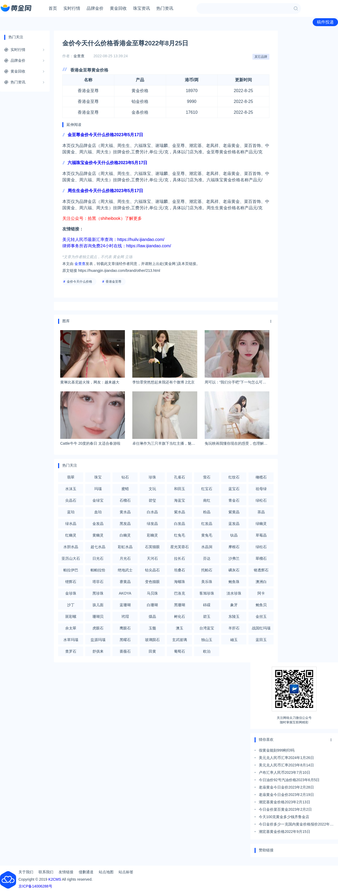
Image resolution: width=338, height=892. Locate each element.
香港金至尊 (113, 281)
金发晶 (98, 523)
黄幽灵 (98, 535)
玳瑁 (125, 616)
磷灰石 (234, 570)
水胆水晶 (70, 547)
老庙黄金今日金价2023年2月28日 (286, 787)
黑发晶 (125, 523)
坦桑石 (179, 570)
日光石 (98, 558)
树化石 (179, 616)
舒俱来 (98, 651)
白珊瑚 (152, 605)
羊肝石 (234, 628)
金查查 (78, 56)
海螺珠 (179, 582)
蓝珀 (70, 512)
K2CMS (54, 879)
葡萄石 (179, 651)
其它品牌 (261, 57)
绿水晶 (70, 523)
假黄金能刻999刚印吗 (276, 750)
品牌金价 (95, 8)
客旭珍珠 (206, 593)
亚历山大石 (71, 558)
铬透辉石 (261, 570)
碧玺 (152, 500)
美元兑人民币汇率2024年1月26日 (286, 758)
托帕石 (206, 570)
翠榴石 (261, 558)
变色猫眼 (152, 582)
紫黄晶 (234, 512)
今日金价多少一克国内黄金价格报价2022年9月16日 (295, 825)
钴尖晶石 (152, 570)
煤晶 (152, 616)
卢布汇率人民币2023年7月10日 (284, 772)
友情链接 (66, 872)
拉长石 (179, 558)
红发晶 (206, 523)
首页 (53, 8)
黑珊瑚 (179, 605)
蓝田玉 (261, 640)
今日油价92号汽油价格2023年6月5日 (289, 780)
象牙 (234, 605)
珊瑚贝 (98, 616)
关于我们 (25, 872)
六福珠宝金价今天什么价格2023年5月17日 (107, 162)
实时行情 (71, 8)
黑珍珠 (98, 593)
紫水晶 (179, 512)
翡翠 (70, 477)
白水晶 (152, 512)
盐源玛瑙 (98, 640)
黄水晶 (125, 512)
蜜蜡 (125, 489)
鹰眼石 (125, 628)
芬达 (206, 558)
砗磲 (206, 605)
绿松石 (261, 500)
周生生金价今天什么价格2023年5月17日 (105, 190)
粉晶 (206, 512)
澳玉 (179, 628)
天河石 (152, 558)
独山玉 (206, 640)
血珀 (98, 512)
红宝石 (206, 489)
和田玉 (179, 489)
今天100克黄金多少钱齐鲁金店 (284, 817)
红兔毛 (179, 535)
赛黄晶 (125, 582)
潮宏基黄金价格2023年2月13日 (284, 802)
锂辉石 (70, 582)
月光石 (125, 558)
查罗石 (70, 651)
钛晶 (234, 535)
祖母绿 (261, 489)
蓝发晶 (234, 523)
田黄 (152, 651)
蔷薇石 (125, 651)
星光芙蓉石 (179, 547)
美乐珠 (206, 582)
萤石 (206, 477)
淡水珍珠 (234, 593)
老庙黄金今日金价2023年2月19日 (286, 795)
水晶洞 (206, 547)
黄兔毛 (206, 535)
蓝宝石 (234, 489)
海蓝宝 (179, 500)
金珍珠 (70, 593)
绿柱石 (261, 547)
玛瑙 (98, 489)
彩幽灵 (152, 535)
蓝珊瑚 (125, 605)
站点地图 (106, 872)
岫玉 (234, 640)
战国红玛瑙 (261, 628)
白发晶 (179, 523)
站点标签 (126, 872)
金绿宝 (98, 500)
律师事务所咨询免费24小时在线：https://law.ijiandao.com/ (116, 246)
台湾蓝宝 (206, 628)
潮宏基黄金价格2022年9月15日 (284, 831)
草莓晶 (261, 535)
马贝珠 (152, 593)
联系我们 (46, 872)
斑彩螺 (70, 616)
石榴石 (125, 500)
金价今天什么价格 (79, 281)
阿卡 (261, 593)
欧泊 (206, 651)
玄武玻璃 (179, 640)
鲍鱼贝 (261, 605)
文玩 (152, 489)
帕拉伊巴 (70, 570)
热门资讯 (164, 8)
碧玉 (206, 616)
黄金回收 (118, 8)
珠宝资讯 (141, 8)
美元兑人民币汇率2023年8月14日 (286, 765)
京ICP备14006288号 (35, 886)
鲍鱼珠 (234, 582)
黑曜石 (125, 640)
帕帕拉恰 (98, 570)
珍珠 (152, 477)
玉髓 (152, 628)
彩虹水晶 (125, 547)
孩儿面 (98, 605)
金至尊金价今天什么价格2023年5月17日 (105, 134)
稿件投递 (325, 22)
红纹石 (234, 477)
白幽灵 (125, 535)
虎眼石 (98, 628)
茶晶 (261, 512)
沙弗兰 (234, 558)
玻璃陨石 (152, 640)
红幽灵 (70, 535)
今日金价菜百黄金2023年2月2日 (285, 809)
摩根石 (234, 547)
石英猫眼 (152, 547)
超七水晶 (98, 547)
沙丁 (70, 605)
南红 (206, 500)
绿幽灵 (261, 523)
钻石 (125, 477)
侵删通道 (86, 872)
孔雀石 (179, 477)
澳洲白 (261, 582)
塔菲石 (98, 582)
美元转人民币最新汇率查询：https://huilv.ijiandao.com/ (113, 239)
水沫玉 (70, 489)
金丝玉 (261, 616)
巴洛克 (179, 593)
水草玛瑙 (70, 640)
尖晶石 (70, 500)
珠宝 (98, 477)
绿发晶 (152, 523)
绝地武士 (125, 570)
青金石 (234, 500)
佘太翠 (70, 628)
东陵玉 (234, 616)
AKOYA (125, 593)
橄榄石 (261, 477)
